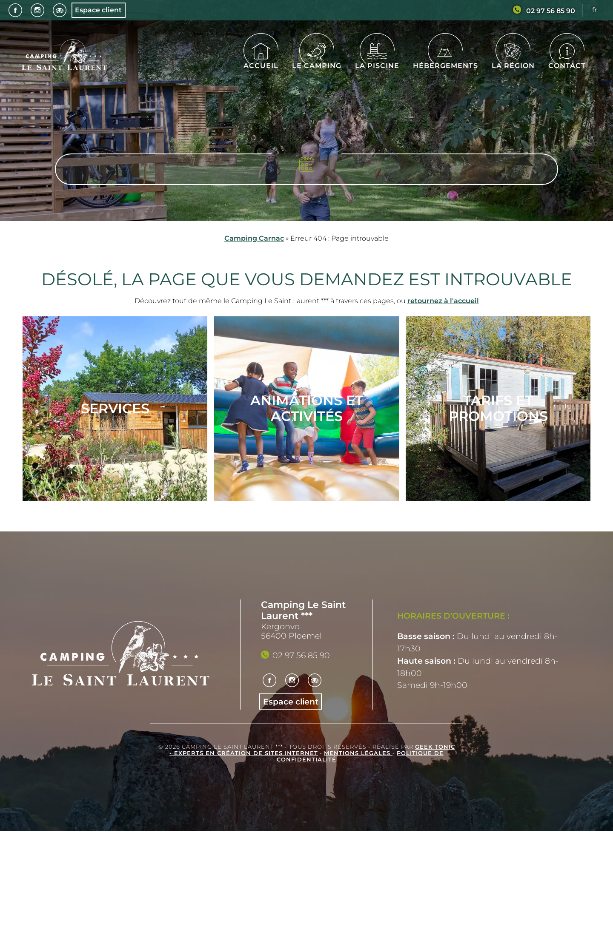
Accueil (260, 60)
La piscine (377, 60)
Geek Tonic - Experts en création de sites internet (312, 750)
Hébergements (445, 60)
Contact (567, 60)
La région (513, 60)
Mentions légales (358, 753)
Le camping (316, 60)
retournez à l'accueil (443, 301)
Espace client (98, 10)
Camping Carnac (254, 238)
